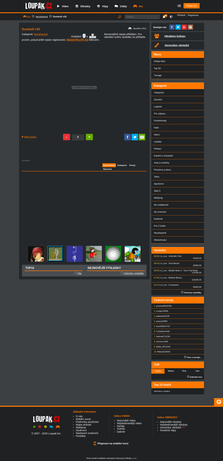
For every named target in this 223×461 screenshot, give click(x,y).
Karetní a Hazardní (163, 155)
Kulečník (158, 219)
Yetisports (159, 92)
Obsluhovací (160, 240)
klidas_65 (160, 347)
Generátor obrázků (170, 427)
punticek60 (161, 306)
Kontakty (81, 436)
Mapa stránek (83, 424)
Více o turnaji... (192, 357)
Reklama (81, 427)
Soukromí (81, 430)
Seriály (121, 426)
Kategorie (122, 165)
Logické (158, 106)
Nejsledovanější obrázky (174, 424)
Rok (184, 371)
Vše (79, 273)
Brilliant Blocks (175, 278)
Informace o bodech (162, 391)
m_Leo (164, 256)
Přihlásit (181, 15)
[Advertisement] (60, 202)
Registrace (193, 15)
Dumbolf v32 (60, 16)
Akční (157, 134)
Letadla (158, 141)
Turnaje (158, 75)
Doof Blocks (174, 263)
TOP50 (121, 428)
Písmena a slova (162, 169)
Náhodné (107, 169)
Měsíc (171, 371)
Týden (158, 371)
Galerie (121, 431)
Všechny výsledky (132, 273)
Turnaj (132, 165)
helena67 (160, 336)
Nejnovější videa (126, 420)
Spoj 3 (157, 190)
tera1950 (160, 326)
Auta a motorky (161, 162)
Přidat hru (191, 5)
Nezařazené (42, 16)
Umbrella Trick (175, 256)
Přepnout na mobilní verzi (111, 443)
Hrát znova (30, 136)
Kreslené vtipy (168, 430)
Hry (138, 6)
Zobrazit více (194, 377)
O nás (79, 416)
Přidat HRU (160, 61)
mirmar (159, 341)
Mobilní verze (83, 419)
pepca (159, 321)
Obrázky (82, 6)
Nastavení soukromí (87, 433)
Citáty (120, 6)
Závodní (158, 99)
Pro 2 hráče (160, 226)
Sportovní (159, 183)
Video (62, 6)
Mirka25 (161, 352)
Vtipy (102, 6)
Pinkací (157, 148)
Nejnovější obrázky (171, 421)
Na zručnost (160, 212)
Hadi (156, 127)
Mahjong (158, 197)
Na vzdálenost (161, 204)
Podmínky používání (87, 421)
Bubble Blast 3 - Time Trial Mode (183, 270)
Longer (159, 311)
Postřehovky (160, 120)
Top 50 (157, 68)
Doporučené (109, 165)
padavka (160, 316)
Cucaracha (173, 285)
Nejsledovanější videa (129, 423)
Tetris (156, 176)
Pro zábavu (160, 113)
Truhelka (160, 331)
